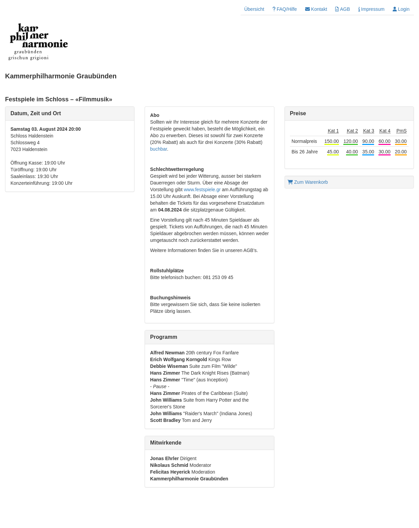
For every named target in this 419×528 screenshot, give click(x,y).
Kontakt (316, 9)
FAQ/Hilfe (284, 9)
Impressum (371, 9)
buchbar (158, 149)
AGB (342, 9)
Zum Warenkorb (308, 182)
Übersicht (254, 9)
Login (401, 9)
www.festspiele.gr (202, 189)
